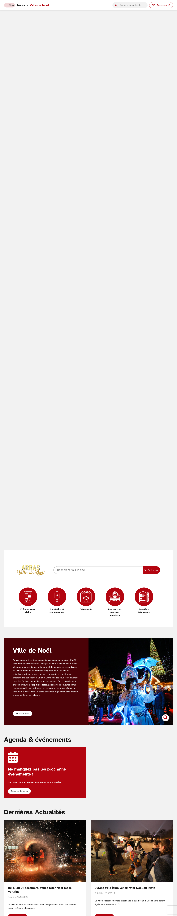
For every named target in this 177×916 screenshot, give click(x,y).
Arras (25, 5)
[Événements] (86, 599)
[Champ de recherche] (132, 5)
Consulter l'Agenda (21, 791)
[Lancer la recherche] (116, 5)
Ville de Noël (44, 5)
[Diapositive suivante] (167, 682)
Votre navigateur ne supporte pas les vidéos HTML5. (88, 290)
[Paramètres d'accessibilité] (161, 5)
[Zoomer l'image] (165, 718)
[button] (12, 5)
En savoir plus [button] (23, 713)
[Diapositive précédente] (94, 682)
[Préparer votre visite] (28, 601)
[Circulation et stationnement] (57, 601)
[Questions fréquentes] (144, 601)
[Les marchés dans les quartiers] (115, 602)
